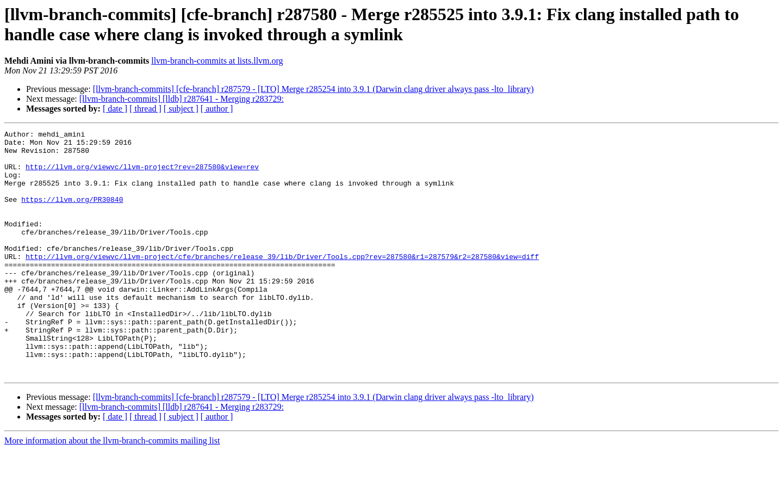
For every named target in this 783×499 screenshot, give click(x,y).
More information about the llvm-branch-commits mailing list (112, 489)
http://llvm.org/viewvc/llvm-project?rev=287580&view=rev (142, 175)
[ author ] (217, 108)
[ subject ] (181, 108)
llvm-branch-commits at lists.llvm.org (217, 60)
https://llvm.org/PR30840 (72, 214)
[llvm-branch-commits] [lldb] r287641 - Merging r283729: (181, 98)
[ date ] (115, 108)
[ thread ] (145, 108)
